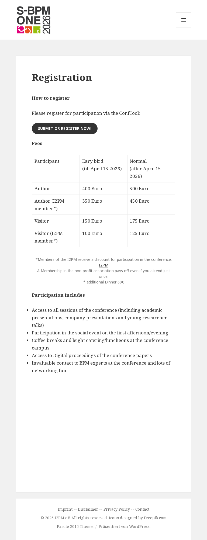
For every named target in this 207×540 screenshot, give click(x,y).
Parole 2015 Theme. (76, 526)
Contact (142, 509)
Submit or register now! (64, 128)
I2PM (103, 265)
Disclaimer (88, 509)
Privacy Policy (117, 509)
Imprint (65, 509)
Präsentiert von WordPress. (124, 526)
